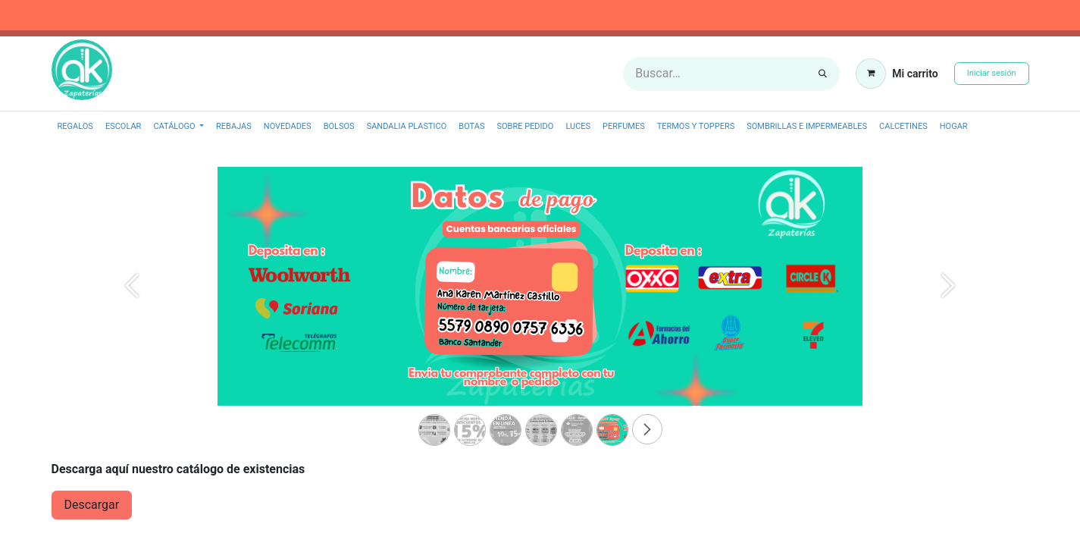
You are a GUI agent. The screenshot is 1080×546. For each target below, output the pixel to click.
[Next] (948, 310)
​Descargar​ (92, 504)
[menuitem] (75, 127)
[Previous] (133, 310)
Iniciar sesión (991, 73)
